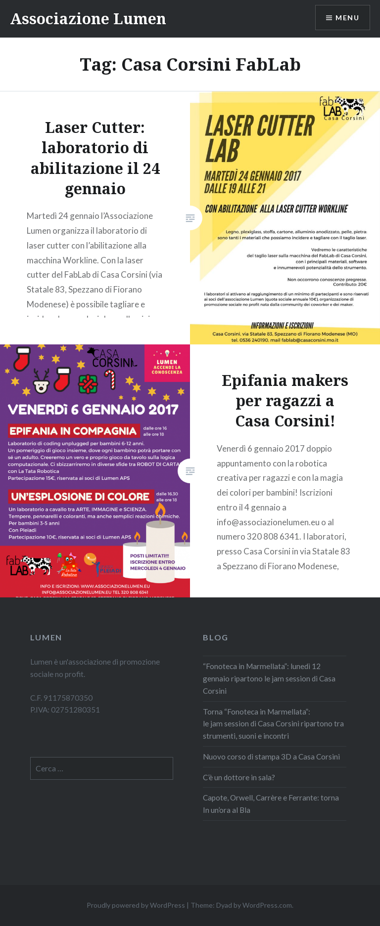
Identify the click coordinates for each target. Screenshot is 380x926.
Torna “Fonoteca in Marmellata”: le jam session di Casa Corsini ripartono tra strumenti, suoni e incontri (273, 724)
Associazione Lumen (88, 18)
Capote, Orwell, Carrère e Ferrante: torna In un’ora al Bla (271, 803)
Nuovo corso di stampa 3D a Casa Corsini (271, 756)
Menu (347, 17)
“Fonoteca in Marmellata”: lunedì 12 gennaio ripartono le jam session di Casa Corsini (269, 678)
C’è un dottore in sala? (240, 777)
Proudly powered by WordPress (136, 905)
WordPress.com (267, 905)
